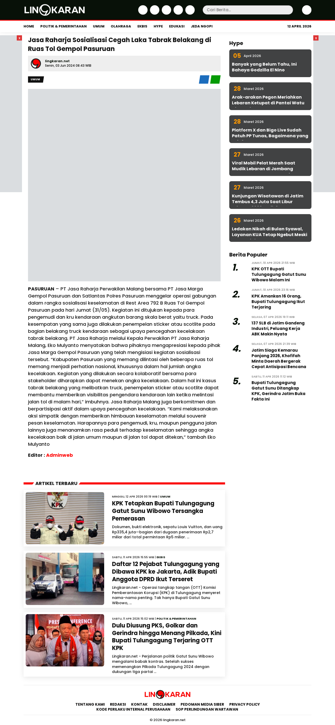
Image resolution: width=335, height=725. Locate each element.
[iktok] (177, 13)
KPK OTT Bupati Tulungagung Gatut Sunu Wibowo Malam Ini (279, 274)
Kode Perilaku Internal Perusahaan (133, 709)
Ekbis (142, 26)
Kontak (139, 704)
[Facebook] (142, 13)
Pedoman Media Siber (202, 704)
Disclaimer (164, 704)
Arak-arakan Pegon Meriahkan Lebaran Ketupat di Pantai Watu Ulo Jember (268, 103)
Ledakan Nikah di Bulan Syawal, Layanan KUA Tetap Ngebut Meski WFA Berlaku (269, 235)
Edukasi (177, 26)
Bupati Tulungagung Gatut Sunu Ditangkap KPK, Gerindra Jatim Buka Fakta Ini (278, 391)
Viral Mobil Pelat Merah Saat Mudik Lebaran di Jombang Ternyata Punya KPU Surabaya (266, 169)
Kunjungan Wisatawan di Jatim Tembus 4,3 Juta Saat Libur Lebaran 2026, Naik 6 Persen (267, 202)
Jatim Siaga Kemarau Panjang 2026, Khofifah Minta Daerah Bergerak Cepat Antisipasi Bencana (279, 358)
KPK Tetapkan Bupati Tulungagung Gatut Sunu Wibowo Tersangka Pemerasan (163, 510)
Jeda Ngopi (202, 26)
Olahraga (121, 26)
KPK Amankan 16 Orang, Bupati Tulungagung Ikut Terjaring (278, 301)
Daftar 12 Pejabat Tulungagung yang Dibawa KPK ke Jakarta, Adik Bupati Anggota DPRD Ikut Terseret (165, 571)
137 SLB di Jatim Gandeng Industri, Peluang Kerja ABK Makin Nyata (278, 328)
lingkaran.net (57, 61)
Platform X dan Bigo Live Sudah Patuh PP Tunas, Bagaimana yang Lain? (270, 136)
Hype (158, 26)
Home (29, 26)
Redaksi (118, 704)
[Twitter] (154, 13)
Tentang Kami (90, 704)
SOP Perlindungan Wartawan (207, 709)
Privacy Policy (244, 704)
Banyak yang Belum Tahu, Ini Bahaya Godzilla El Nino (264, 67)
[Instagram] (165, 13)
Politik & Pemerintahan (63, 26)
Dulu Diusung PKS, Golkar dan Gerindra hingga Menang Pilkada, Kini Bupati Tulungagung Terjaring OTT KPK (166, 636)
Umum (98, 26)
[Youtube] (189, 13)
